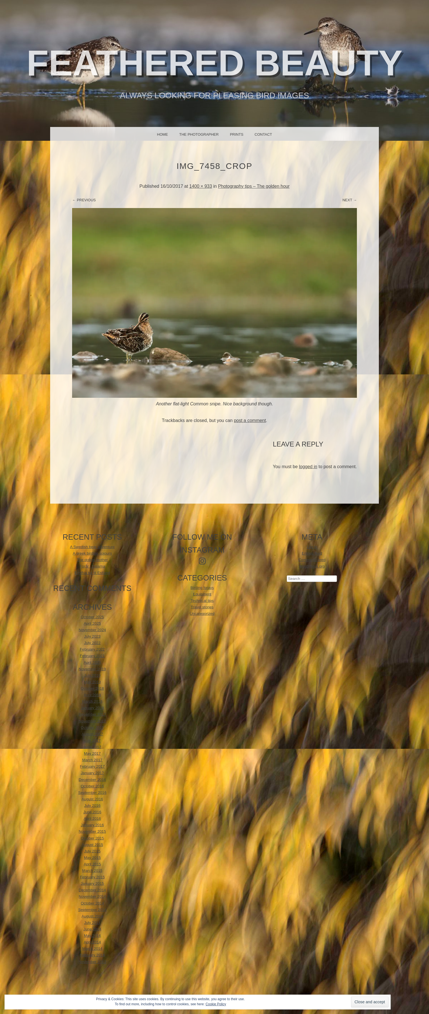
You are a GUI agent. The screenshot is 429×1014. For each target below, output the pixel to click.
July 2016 (92, 805)
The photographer (199, 134)
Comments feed (312, 560)
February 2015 (92, 877)
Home (162, 134)
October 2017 (92, 727)
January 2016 (92, 825)
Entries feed (312, 553)
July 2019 (92, 675)
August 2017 (92, 734)
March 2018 (92, 701)
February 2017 (92, 766)
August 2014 (92, 916)
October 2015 (92, 838)
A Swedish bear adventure (92, 547)
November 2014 (92, 896)
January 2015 (92, 883)
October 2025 (92, 617)
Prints (236, 134)
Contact (263, 134)
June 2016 (92, 812)
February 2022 (92, 649)
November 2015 (92, 831)
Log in (312, 547)
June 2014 (92, 929)
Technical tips (202, 600)
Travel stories (202, 607)
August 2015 (92, 845)
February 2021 (92, 656)
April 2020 (92, 662)
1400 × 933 (200, 186)
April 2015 (92, 864)
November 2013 (92, 962)
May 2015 (92, 858)
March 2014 (92, 948)
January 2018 (92, 708)
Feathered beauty (214, 63)
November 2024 (92, 630)
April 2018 (92, 695)
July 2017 (92, 740)
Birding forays (202, 588)
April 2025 (92, 623)
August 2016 (92, 799)
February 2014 (92, 955)
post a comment (250, 420)
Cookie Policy (216, 1004)
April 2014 (92, 942)
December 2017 (92, 714)
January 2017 (92, 773)
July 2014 (92, 923)
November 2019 (92, 669)
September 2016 (92, 792)
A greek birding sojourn (92, 553)
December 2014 (92, 890)
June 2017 (92, 747)
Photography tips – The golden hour (254, 186)
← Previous (84, 200)
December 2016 (92, 780)
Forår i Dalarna (92, 566)
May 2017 (92, 753)
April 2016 (92, 818)
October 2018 (92, 688)
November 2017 (92, 721)
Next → (350, 200)
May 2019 (92, 682)
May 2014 (92, 935)
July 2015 (92, 851)
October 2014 (92, 903)
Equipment (202, 594)
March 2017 (92, 760)
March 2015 (92, 870)
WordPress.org (311, 566)
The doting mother (92, 560)
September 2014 (92, 910)
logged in (308, 466)
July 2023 (92, 636)
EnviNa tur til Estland (92, 573)
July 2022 (92, 643)
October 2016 (92, 786)
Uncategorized (202, 613)
